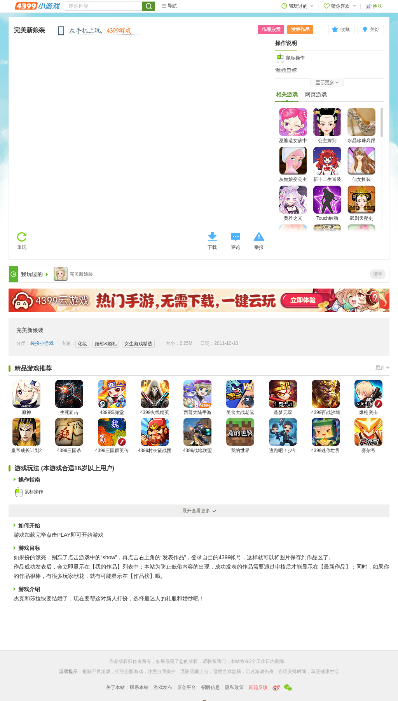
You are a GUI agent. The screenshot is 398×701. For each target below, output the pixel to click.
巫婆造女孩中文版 (293, 130)
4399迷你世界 (325, 435)
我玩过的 (297, 6)
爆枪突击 (368, 397)
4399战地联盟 (197, 435)
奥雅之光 (293, 203)
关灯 (374, 29)
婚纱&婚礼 (106, 343)
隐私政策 (234, 687)
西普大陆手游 (197, 397)
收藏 (345, 29)
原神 (26, 397)
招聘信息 (210, 687)
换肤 (373, 6)
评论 (235, 247)
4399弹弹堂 (112, 397)
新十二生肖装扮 (327, 169)
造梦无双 (283, 397)
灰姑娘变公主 (293, 164)
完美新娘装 (29, 30)
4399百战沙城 (325, 397)
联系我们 (216, 661)
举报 (259, 247)
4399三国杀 (69, 435)
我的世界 (240, 435)
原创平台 (186, 687)
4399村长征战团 (155, 435)
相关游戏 (287, 96)
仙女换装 (361, 164)
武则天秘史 (361, 203)
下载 (212, 247)
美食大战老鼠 (240, 397)
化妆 (82, 343)
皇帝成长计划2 (26, 435)
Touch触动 (327, 203)
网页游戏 (316, 94)
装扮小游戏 (42, 343)
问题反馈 (258, 687)
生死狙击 (69, 397)
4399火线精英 (154, 397)
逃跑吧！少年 (283, 435)
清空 (377, 274)
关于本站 (115, 687)
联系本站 (139, 687)
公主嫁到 (327, 125)
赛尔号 (368, 435)
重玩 (21, 247)
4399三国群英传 (112, 435)
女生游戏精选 (138, 343)
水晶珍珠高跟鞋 (361, 130)
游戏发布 (163, 687)
